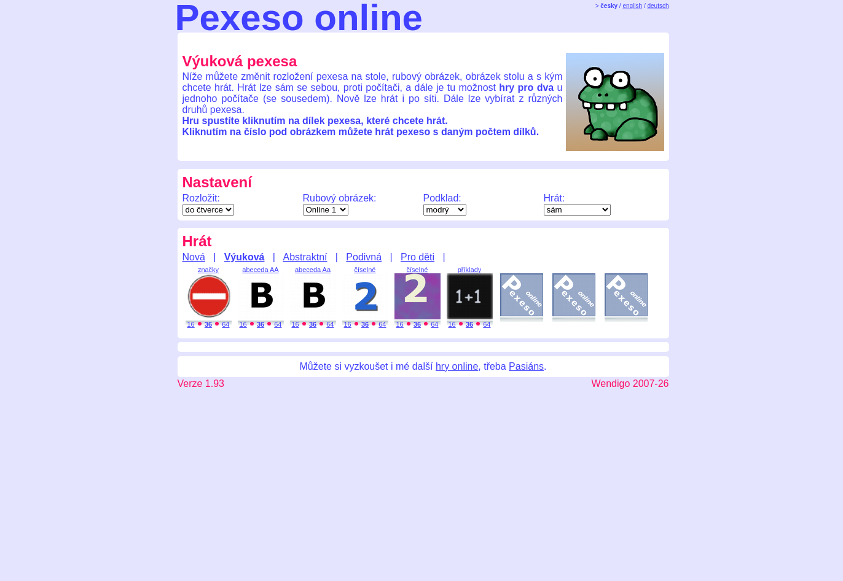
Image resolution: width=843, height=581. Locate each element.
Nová (193, 257)
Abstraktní (305, 257)
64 (225, 324)
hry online (457, 366)
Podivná (364, 257)
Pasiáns (526, 366)
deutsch (658, 5)
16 (191, 324)
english (632, 5)
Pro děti (417, 257)
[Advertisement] (412, 42)
